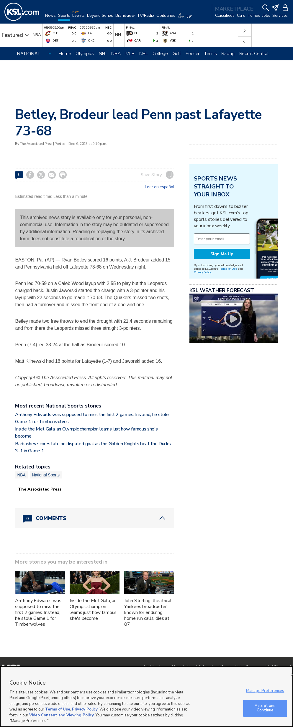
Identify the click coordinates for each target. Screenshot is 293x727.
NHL (143, 53)
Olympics (85, 53)
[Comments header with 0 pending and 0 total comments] (94, 518)
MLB (129, 53)
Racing (227, 53)
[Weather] (185, 18)
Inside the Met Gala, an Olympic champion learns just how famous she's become (93, 609)
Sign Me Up (221, 254)
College (160, 53)
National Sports (46, 475)
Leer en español (159, 187)
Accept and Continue (265, 708)
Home (65, 53)
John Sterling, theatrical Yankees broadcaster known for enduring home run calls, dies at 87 (148, 612)
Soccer (192, 53)
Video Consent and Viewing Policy (61, 715)
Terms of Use (228, 269)
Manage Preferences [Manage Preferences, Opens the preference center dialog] (265, 690)
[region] (146, 696)
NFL (103, 53)
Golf (177, 53)
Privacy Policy (202, 272)
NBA (116, 53)
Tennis (210, 53)
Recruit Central (254, 53)
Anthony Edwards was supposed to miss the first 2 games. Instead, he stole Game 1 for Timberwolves (38, 612)
